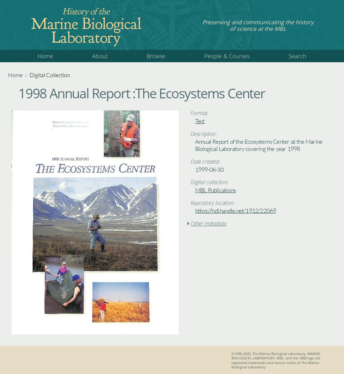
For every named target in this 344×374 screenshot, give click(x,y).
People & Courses (227, 56)
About (100, 56)
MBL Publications (215, 190)
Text (200, 121)
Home (45, 56)
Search (297, 56)
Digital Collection (50, 75)
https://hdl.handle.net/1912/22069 (235, 210)
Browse (156, 56)
